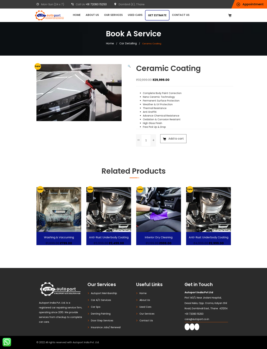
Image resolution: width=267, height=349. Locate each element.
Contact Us (181, 15)
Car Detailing (128, 43)
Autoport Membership (104, 293)
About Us (92, 15)
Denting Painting (101, 313)
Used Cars (135, 15)
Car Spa (95, 307)
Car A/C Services (101, 300)
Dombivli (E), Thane (129, 4)
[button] (129, 66)
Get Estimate (157, 15)
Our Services (113, 15)
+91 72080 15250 (96, 4)
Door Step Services (102, 320)
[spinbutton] (146, 140)
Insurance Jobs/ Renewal (106, 327)
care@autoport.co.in (197, 319)
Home (77, 15)
